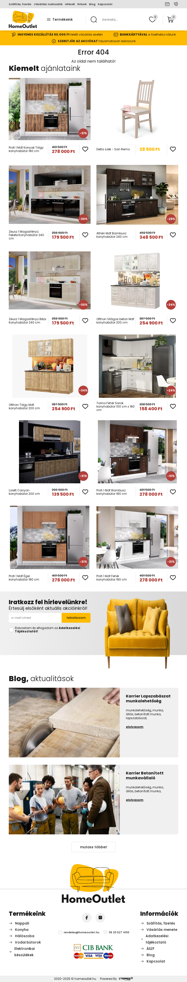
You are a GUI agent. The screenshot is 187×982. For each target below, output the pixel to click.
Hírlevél (70, 4)
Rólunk (82, 4)
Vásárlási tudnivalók (48, 4)
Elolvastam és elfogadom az (47, 629)
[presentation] (49, 643)
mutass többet (93, 847)
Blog (92, 4)
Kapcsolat (105, 4)
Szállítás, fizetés (20, 4)
